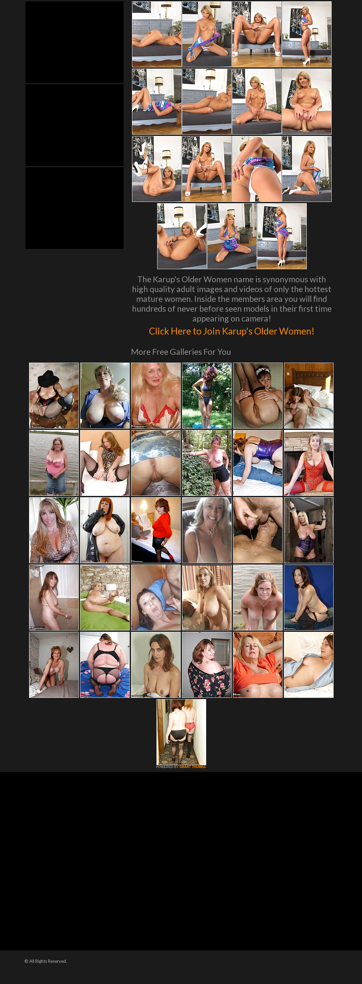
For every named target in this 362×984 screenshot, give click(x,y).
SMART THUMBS (192, 780)
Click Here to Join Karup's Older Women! (232, 337)
